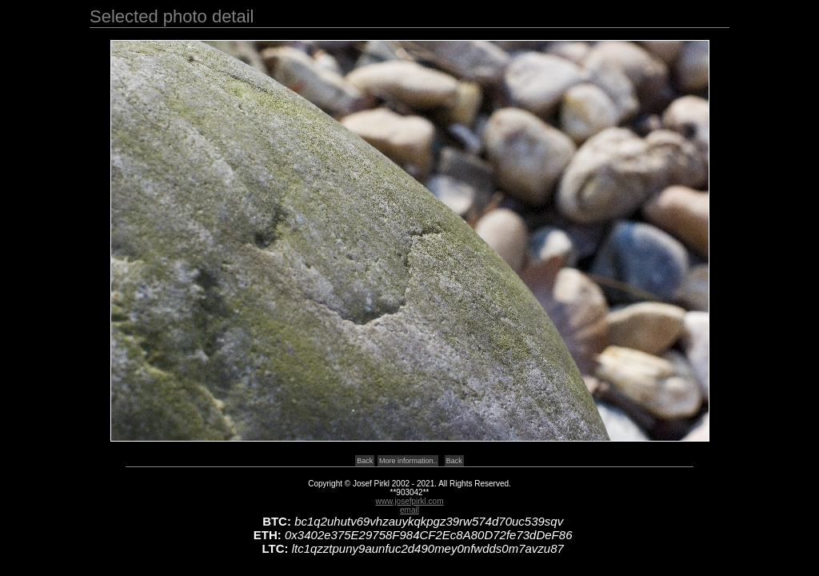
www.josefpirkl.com (409, 501)
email (409, 510)
